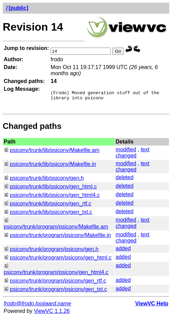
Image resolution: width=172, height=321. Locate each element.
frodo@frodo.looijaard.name (37, 306)
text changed (133, 156)
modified (126, 152)
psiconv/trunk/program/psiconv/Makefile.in (57, 238)
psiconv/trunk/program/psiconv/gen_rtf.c (55, 284)
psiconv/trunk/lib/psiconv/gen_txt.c (48, 215)
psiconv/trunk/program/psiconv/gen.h (51, 252)
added (123, 251)
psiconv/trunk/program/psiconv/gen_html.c (58, 261)
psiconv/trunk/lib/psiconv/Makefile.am (51, 153)
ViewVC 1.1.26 (52, 314)
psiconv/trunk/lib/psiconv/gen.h (44, 181)
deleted (125, 180)
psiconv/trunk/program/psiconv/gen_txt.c (55, 292)
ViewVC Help (151, 306)
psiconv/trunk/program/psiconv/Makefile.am (56, 227)
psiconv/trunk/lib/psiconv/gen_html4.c (52, 198)
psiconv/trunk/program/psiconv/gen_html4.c (56, 272)
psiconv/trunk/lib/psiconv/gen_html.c (50, 189)
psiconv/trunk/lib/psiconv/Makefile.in (50, 167)
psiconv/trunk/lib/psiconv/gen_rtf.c (47, 206)
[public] (18, 8)
